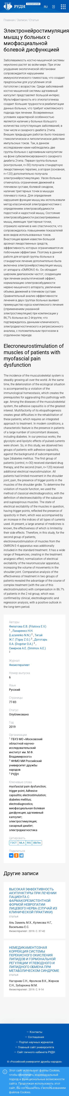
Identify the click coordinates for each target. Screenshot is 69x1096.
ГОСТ (13, 842)
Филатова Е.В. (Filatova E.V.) (27, 626)
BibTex (37, 842)
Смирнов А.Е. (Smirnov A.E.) (27, 648)
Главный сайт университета (36, 1047)
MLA (21, 842)
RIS (29, 842)
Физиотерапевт (19, 665)
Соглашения (36, 1037)
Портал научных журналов (36, 1042)
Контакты (36, 1032)
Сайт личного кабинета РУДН (36, 1052)
